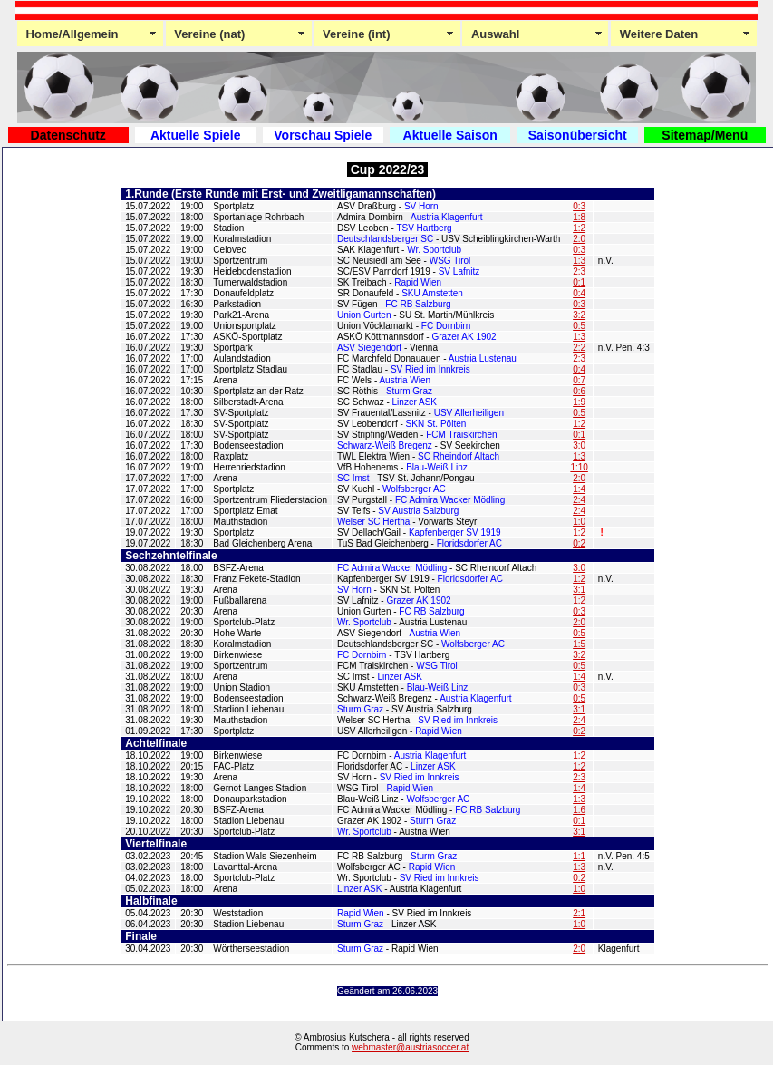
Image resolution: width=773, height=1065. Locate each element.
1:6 (579, 810)
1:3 (579, 261)
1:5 (579, 644)
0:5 (579, 326)
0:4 (579, 293)
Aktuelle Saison (450, 135)
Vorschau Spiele (323, 135)
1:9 (579, 402)
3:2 (579, 315)
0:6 (579, 391)
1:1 (579, 856)
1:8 (579, 217)
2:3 (579, 271)
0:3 (579, 206)
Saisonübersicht (577, 135)
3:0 (579, 445)
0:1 (579, 282)
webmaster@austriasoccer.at (410, 1047)
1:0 (579, 522)
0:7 (579, 380)
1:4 (579, 489)
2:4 (579, 500)
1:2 (579, 228)
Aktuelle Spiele (195, 135)
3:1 (579, 590)
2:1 (579, 913)
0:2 (579, 543)
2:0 (579, 239)
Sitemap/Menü (705, 135)
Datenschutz (68, 135)
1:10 (578, 467)
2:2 (579, 348)
